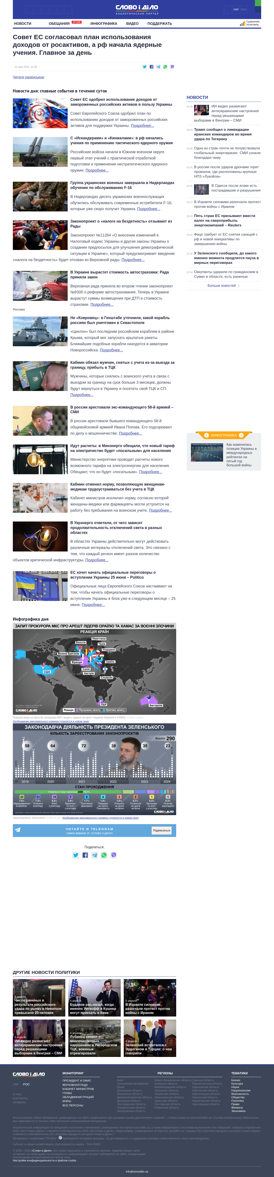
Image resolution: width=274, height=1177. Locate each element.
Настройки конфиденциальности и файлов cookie (44, 1160)
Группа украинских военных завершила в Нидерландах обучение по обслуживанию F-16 (122, 185)
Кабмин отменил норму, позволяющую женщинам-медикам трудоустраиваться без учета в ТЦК (117, 486)
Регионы (165, 1073)
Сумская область (203, 1080)
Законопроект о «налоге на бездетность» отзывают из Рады (121, 223)
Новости (24, 23)
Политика (237, 1100)
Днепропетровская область (134, 1097)
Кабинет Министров (78, 1089)
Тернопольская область (207, 1083)
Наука (235, 1087)
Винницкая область (129, 1090)
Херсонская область (205, 1090)
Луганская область (167, 1090)
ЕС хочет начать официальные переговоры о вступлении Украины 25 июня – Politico (113, 575)
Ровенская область (167, 1107)
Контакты (20, 1098)
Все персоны (73, 1105)
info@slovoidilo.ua (137, 1171)
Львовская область (167, 1093)
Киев (120, 1080)
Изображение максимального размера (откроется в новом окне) (51, 721)
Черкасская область (205, 1097)
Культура (237, 1083)
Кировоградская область (170, 1087)
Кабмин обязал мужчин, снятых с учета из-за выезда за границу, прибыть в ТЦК (122, 365)
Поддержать (159, 23)
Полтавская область (168, 1104)
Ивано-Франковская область (173, 1080)
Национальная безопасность (240, 1092)
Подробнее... (142, 125)
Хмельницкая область (206, 1093)
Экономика (238, 1111)
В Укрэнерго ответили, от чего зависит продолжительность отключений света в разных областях (116, 528)
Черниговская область (206, 1100)
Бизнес (236, 1080)
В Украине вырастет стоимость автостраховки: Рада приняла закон (119, 274)
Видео (132, 23)
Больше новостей (224, 285)
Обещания (65, 23)
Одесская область (166, 1100)
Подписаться (161, 830)
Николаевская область (169, 1097)
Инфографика (104, 23)
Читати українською (28, 77)
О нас (17, 1094)
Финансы (237, 1107)
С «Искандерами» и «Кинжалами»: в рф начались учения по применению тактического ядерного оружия (121, 140)
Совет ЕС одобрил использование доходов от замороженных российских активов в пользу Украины (121, 102)
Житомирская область (131, 1104)
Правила (19, 1102)
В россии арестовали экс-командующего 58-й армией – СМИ (122, 409)
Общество (238, 1097)
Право (235, 1104)
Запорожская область (131, 1111)
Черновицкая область (206, 1104)
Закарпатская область (131, 1107)
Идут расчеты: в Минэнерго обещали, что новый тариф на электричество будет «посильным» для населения (122, 448)
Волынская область (129, 1093)
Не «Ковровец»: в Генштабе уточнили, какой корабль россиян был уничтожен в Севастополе (120, 320)
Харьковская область (205, 1087)
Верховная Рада (75, 1084)
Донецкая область (129, 1100)
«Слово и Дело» (41, 1150)
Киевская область (166, 1083)
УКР (236, 9)
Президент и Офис (77, 1080)
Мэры (67, 1101)
